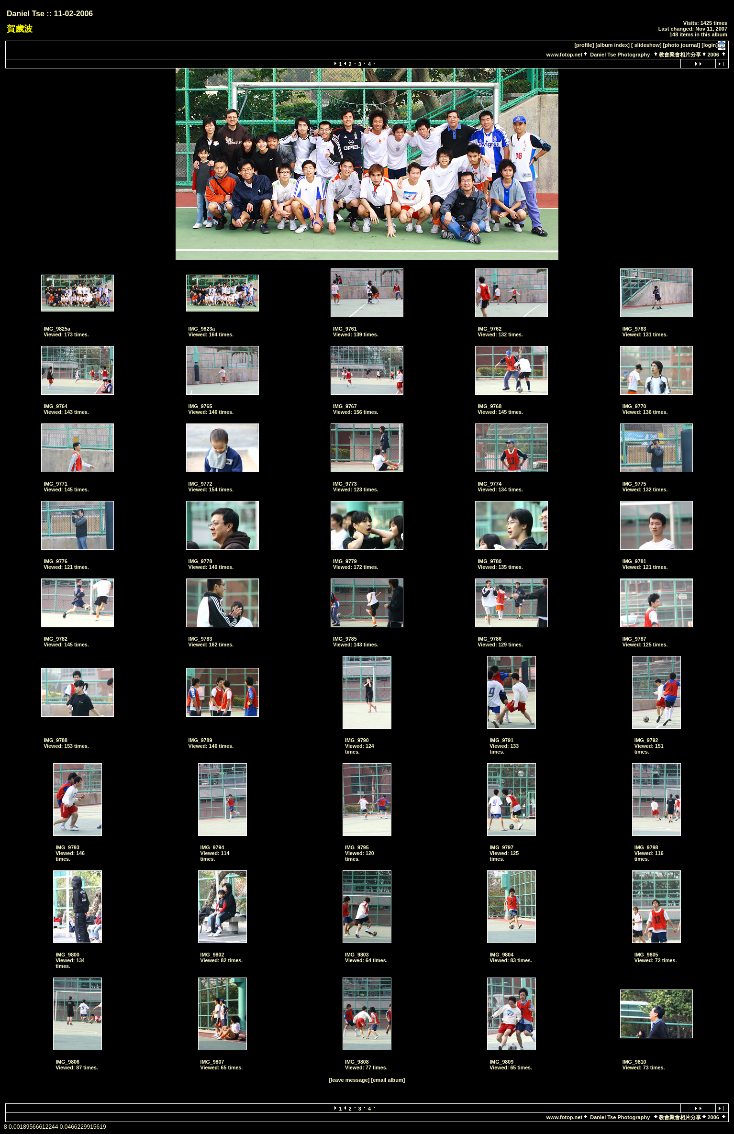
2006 (713, 54)
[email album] (388, 1080)
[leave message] (349, 1080)
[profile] (584, 45)
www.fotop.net (564, 54)
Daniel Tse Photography (621, 54)
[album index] (612, 45)
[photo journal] (682, 45)
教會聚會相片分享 (680, 54)
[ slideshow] (646, 45)
